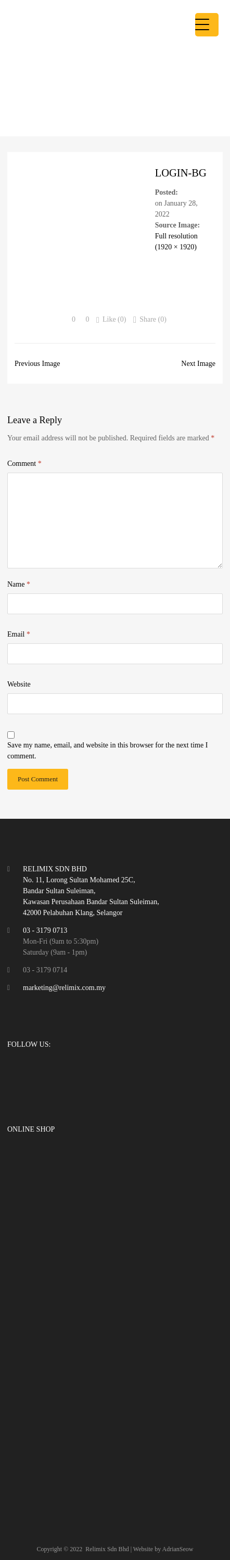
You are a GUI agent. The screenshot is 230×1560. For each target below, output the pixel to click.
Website (19, 684)
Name (18, 584)
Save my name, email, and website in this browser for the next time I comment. (107, 750)
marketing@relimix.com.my (64, 988)
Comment (24, 463)
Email (18, 634)
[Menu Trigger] (207, 24)
